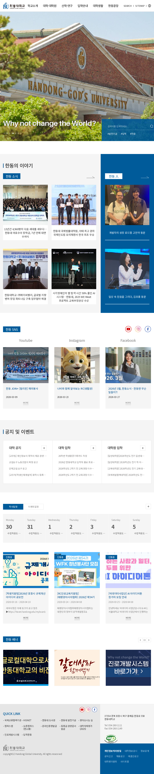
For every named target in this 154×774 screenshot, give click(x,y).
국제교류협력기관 (12, 720)
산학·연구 (67, 6)
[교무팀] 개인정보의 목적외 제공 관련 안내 (28, 456)
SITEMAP (139, 5)
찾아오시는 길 (86, 720)
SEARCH (128, 5)
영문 (149, 5)
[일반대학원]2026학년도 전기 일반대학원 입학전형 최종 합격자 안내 (126, 456)
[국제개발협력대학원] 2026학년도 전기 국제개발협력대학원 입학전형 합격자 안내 (126, 475)
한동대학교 (14, 6)
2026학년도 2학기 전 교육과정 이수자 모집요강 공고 (77, 475)
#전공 (133, 133)
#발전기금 (112, 133)
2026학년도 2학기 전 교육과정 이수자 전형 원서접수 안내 (77, 468)
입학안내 (83, 6)
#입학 (123, 133)
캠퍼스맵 (8, 726)
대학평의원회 (110, 761)
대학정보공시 (131, 750)
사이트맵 (124, 761)
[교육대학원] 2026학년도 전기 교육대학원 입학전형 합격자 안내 (126, 468)
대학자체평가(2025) (86, 727)
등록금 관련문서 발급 (68, 727)
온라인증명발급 (49, 726)
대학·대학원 (49, 6)
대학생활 (98, 6)
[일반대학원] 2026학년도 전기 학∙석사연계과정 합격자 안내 (126, 462)
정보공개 (145, 750)
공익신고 (108, 756)
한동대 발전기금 (68, 720)
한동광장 (113, 6)
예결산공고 (133, 756)
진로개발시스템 (11, 734)
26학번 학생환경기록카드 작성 (72, 456)
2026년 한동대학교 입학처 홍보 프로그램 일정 (77, 462)
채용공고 (120, 756)
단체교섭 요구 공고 (18, 468)
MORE (34, 402)
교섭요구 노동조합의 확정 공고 (23, 462)
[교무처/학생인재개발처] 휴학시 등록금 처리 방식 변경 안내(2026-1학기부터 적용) (28, 475)
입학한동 (27, 734)
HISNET (27, 720)
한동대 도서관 (48, 720)
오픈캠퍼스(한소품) (28, 727)
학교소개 (33, 6)
